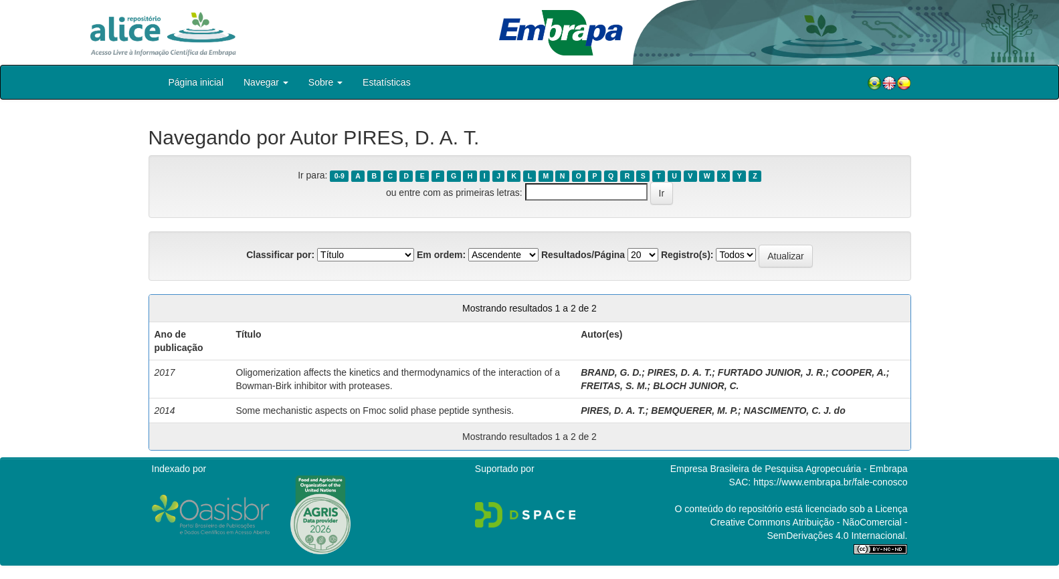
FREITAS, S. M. (614, 385)
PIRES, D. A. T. (680, 372)
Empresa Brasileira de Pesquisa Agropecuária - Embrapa (789, 468)
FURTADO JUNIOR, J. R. (772, 372)
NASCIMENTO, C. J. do (795, 410)
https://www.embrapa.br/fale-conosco (830, 482)
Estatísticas (387, 82)
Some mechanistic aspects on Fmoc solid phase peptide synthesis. (375, 410)
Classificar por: (280, 254)
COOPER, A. (859, 372)
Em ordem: (441, 254)
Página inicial (196, 82)
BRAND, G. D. (611, 372)
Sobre (325, 82)
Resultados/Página (583, 254)
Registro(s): (687, 254)
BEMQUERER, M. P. (694, 410)
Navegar (266, 82)
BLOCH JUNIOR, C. (696, 385)
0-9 (339, 176)
